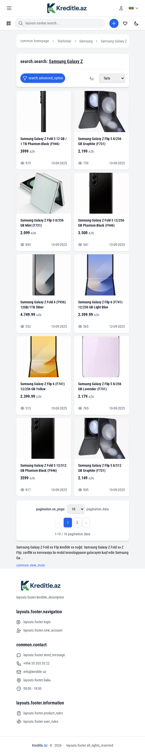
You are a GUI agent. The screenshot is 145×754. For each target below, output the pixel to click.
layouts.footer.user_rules (37, 721)
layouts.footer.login (33, 622)
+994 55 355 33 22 (33, 663)
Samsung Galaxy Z (114, 41)
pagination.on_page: (50, 509)
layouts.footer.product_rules (39, 713)
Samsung (86, 41)
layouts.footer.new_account (39, 630)
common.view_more (30, 565)
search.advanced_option (42, 78)
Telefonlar (64, 41)
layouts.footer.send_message (40, 655)
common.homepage (34, 41)
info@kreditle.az (31, 671)
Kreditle (40, 745)
